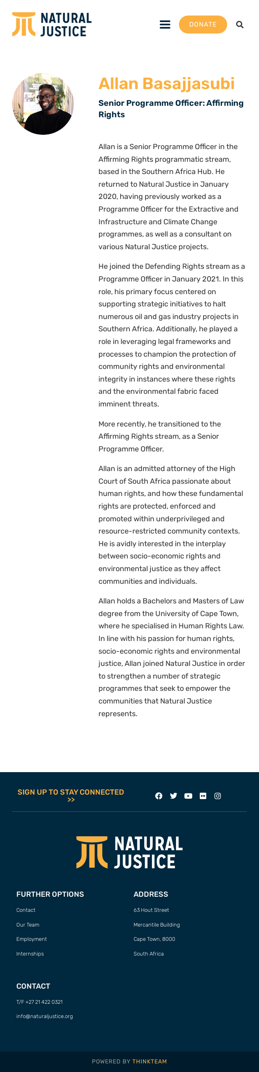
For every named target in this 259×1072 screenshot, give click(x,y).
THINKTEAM (149, 1061)
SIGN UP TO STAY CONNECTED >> (71, 796)
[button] (240, 24)
